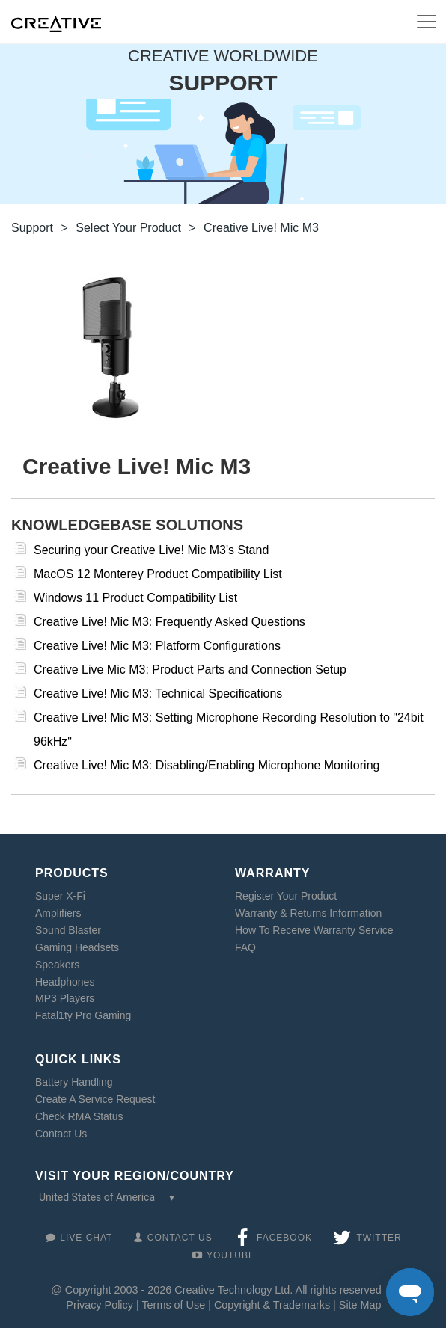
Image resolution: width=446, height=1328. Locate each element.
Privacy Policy (99, 1305)
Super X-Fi (60, 896)
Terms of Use (173, 1305)
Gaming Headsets (77, 947)
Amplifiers (58, 913)
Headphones (64, 982)
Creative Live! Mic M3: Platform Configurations (157, 645)
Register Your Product (286, 896)
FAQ (245, 947)
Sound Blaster (68, 930)
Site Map (360, 1305)
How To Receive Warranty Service (314, 930)
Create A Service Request (95, 1099)
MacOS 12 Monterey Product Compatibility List (158, 574)
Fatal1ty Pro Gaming (83, 1015)
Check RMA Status (79, 1116)
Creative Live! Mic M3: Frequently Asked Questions (169, 621)
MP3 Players (64, 998)
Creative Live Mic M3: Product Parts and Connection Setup (190, 669)
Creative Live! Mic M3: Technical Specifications (158, 693)
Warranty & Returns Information (308, 913)
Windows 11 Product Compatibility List (135, 597)
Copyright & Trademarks (272, 1305)
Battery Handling (74, 1082)
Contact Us (61, 1134)
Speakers (57, 965)
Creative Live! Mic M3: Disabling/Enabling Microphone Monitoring (206, 765)
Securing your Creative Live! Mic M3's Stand (151, 550)
